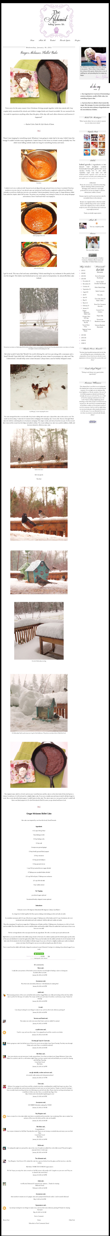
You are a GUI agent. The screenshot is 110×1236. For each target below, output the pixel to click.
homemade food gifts (86, 169)
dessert (45, 958)
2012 (82, 279)
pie (105, 174)
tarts (102, 176)
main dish (101, 174)
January (85, 308)
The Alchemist (39, 1158)
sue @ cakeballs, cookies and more (39, 1072)
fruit (88, 167)
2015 (82, 270)
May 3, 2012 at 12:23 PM (40, 1199)
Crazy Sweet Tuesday (53, 1043)
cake (42, 958)
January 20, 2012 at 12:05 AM (39, 1034)
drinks (104, 171)
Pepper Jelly (100, 316)
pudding (99, 176)
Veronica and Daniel (39, 1018)
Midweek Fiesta (40, 1185)
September (86, 289)
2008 (83, 343)
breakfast (95, 167)
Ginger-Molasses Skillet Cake (86, 312)
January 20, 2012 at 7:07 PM (39, 1077)
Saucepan (40, 1210)
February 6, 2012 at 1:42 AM (40, 1188)
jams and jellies (90, 176)
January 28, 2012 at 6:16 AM (40, 1152)
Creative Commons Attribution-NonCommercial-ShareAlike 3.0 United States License (92, 260)
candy (84, 176)
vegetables (82, 172)
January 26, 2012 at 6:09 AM (39, 1120)
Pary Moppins (39, 1113)
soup (92, 172)
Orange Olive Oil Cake (86, 317)
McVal (39, 1145)
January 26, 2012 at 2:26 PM (40, 1139)
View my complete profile (97, 226)
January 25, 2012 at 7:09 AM (39, 1107)
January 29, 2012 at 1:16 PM (40, 1175)
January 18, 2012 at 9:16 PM (40, 1012)
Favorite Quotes (65, 40)
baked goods (37, 958)
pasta (95, 176)
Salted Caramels (100, 291)
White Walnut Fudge (100, 287)
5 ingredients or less (98, 164)
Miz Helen (39, 1054)
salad (97, 172)
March (85, 303)
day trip (91, 178)
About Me (42, 40)
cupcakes (81, 171)
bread (104, 169)
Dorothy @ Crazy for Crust (39, 1041)
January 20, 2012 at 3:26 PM (40, 1066)
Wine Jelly (100, 295)
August (85, 292)
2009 (82, 340)
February (85, 305)
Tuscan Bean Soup (86, 325)
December (86, 281)
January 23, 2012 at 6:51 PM (40, 1096)
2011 (82, 335)
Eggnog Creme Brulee (87, 330)
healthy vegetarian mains (91, 174)
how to (94, 171)
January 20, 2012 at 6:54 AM (39, 1048)
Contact (52, 40)
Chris (39, 1083)
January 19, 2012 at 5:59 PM (40, 1023)
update (83, 178)
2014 (82, 273)
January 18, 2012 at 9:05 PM (40, 1001)
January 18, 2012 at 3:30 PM (40, 975)
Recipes (77, 40)
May (84, 300)
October (85, 286)
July (84, 295)
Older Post (72, 1220)
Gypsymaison (39, 1205)
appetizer (87, 178)
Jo (39, 1007)
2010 (82, 337)
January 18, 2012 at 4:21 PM (40, 986)
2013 (82, 276)
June (84, 297)
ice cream (98, 178)
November (86, 284)
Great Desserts (45, 190)
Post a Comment (38, 1216)
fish (94, 178)
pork (80, 178)
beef (105, 176)
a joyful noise (39, 1029)
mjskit (39, 992)
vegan (88, 172)
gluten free (98, 169)
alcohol (81, 176)
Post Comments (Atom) (42, 1223)
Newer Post (6, 1220)
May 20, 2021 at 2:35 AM (39, 1212)
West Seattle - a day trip (87, 321)
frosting (88, 171)
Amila (39, 1181)
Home (32, 40)
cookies (103, 167)
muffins (102, 178)
